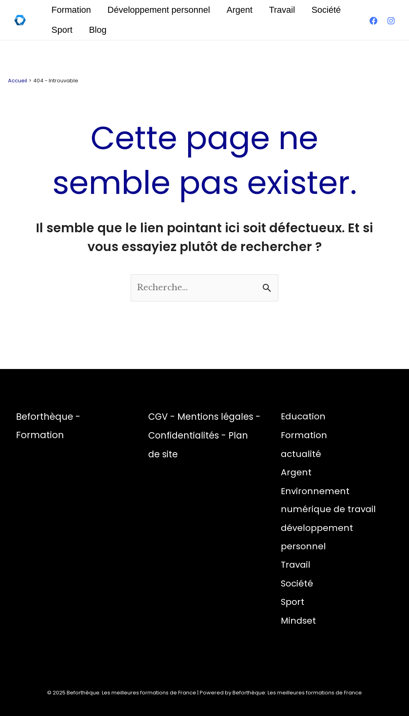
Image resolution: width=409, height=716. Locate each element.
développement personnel (317, 536)
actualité (301, 453)
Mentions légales (217, 416)
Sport (62, 30)
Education (303, 416)
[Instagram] (391, 21)
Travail (286, 10)
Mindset (298, 620)
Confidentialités (191, 435)
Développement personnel (160, 10)
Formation (71, 10)
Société (330, 10)
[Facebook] (373, 21)
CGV (158, 416)
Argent (242, 10)
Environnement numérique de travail (328, 499)
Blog (99, 30)
